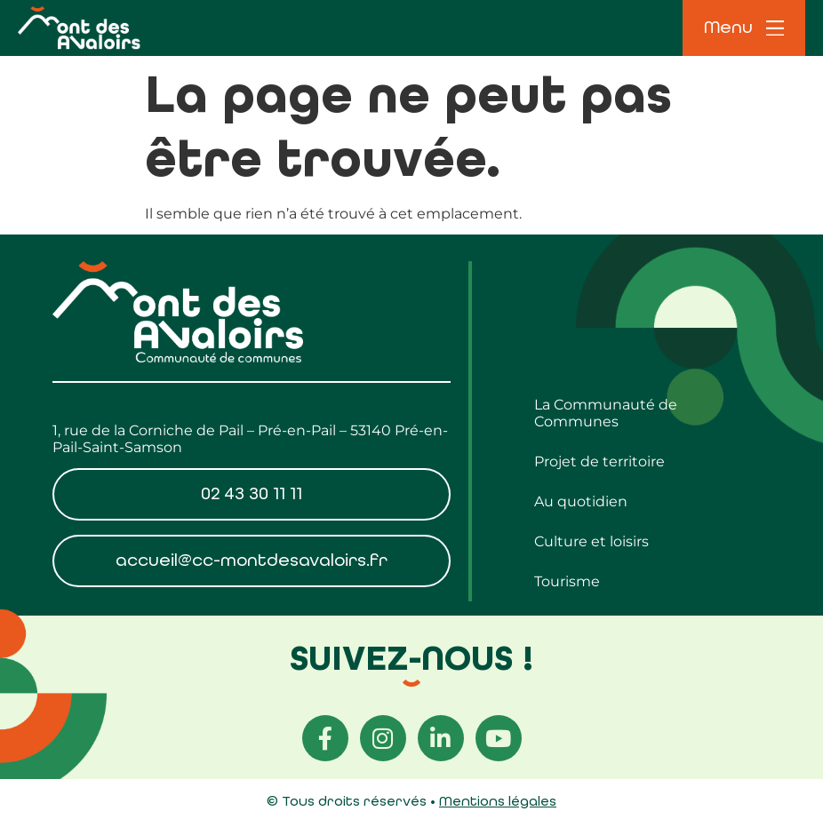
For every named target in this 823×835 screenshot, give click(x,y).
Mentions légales (497, 800)
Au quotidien (580, 501)
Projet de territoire (599, 461)
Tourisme (567, 581)
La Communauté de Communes (605, 413)
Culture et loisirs (591, 541)
